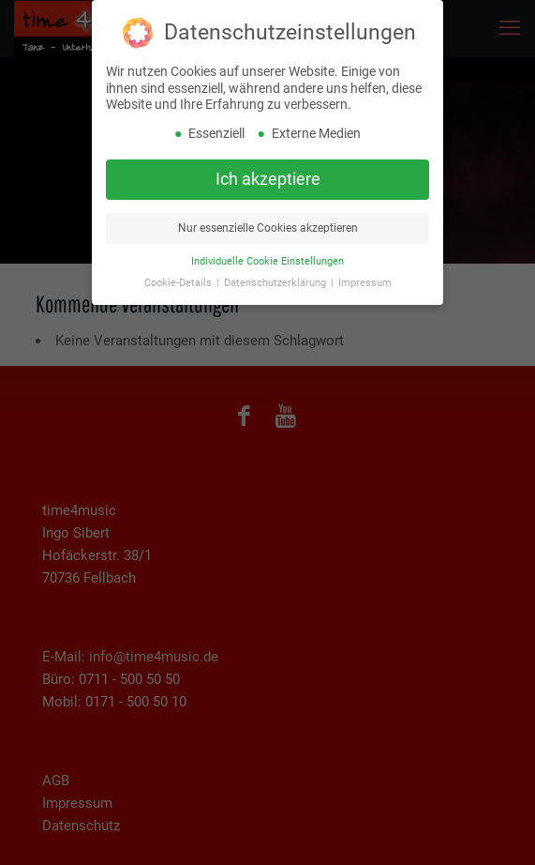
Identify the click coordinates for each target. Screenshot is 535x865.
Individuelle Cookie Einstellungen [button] (267, 258)
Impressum (365, 280)
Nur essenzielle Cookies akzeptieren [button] (268, 225)
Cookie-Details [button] (179, 280)
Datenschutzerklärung (276, 280)
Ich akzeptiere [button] (267, 176)
